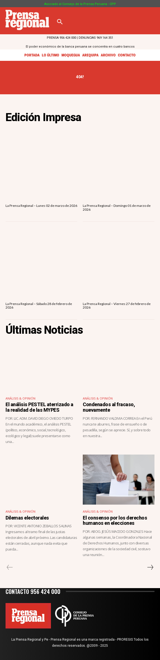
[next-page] (150, 567)
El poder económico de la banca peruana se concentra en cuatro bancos (80, 46)
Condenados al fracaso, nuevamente (109, 407)
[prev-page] (10, 567)
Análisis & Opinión (20, 398)
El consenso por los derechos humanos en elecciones (115, 520)
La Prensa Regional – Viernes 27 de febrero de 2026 (117, 305)
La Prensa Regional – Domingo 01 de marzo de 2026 (117, 207)
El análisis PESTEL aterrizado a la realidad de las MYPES (39, 407)
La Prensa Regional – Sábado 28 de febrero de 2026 (39, 305)
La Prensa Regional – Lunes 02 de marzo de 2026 (41, 206)
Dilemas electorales (27, 518)
